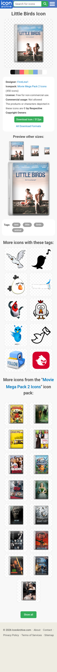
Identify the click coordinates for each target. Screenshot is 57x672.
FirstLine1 (23, 81)
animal (17, 230)
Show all (28, 614)
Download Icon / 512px (28, 119)
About (37, 629)
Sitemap (49, 635)
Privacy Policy (11, 635)
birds (38, 224)
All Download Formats (28, 126)
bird (16, 224)
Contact (47, 629)
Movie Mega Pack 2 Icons (32, 86)
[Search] (44, 4)
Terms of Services (31, 635)
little (27, 224)
